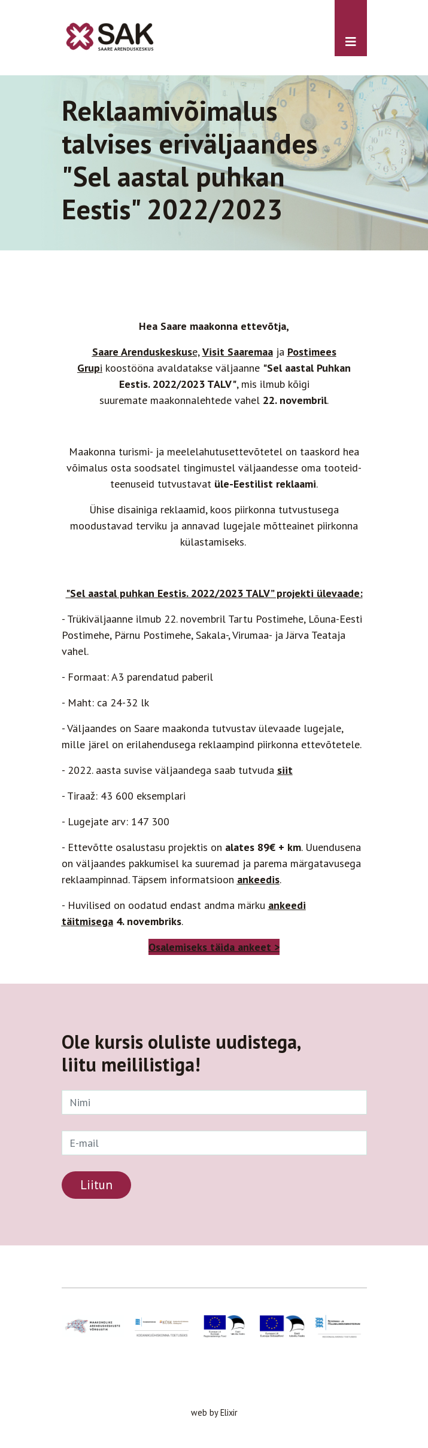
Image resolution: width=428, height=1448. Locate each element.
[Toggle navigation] (351, 28)
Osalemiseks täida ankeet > (214, 947)
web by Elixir (214, 1412)
